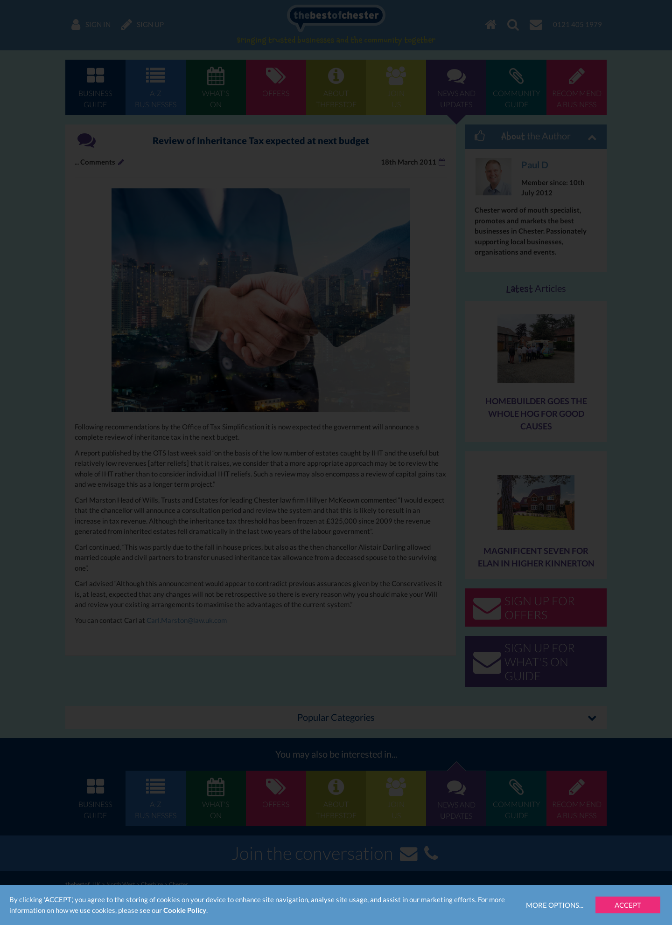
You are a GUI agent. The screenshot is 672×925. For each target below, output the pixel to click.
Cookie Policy (184, 910)
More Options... (554, 905)
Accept (628, 905)
